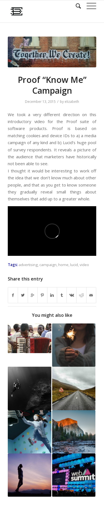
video (84, 264)
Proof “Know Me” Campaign (52, 85)
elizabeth (72, 101)
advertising (28, 264)
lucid (74, 264)
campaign (48, 264)
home (63, 264)
